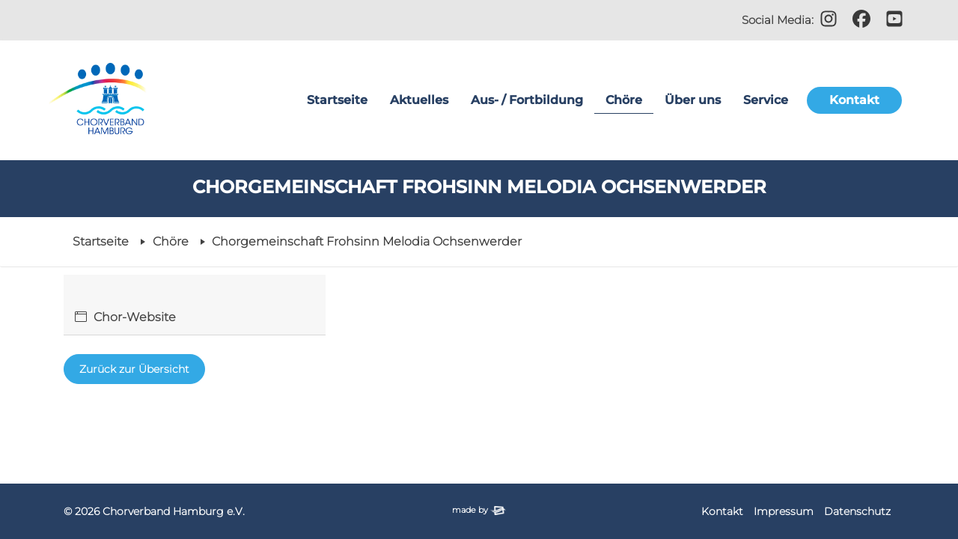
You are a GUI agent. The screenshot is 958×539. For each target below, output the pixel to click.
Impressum (784, 511)
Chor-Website (135, 317)
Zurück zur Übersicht (134, 369)
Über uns (693, 100)
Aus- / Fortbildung (527, 100)
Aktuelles (419, 100)
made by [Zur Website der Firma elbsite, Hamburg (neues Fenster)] (479, 510)
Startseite (337, 100)
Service (765, 100)
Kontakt (854, 100)
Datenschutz (857, 511)
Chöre (623, 100)
